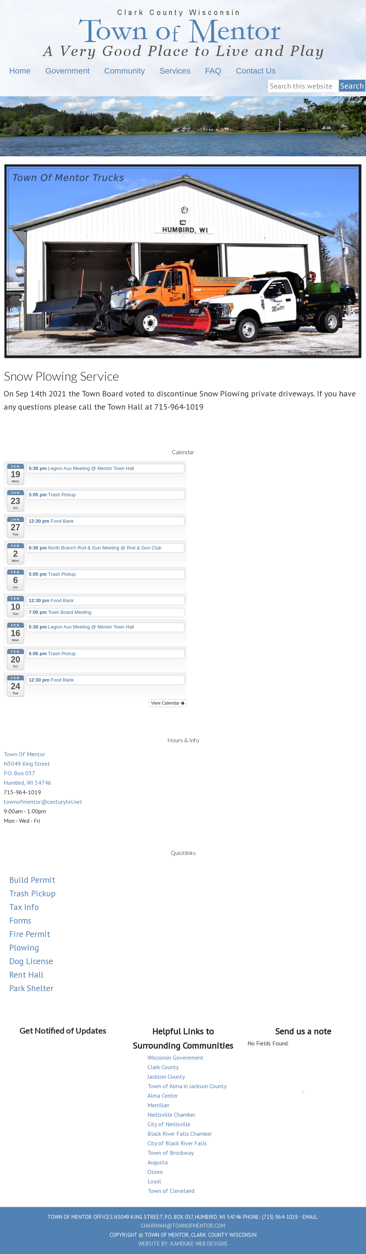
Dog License (31, 961)
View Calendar (167, 703)
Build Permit (32, 879)
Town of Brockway (170, 1152)
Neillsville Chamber (171, 1114)
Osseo (155, 1171)
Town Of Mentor (183, 32)
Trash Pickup (32, 893)
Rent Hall (26, 974)
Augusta (157, 1162)
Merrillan (158, 1105)
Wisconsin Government (175, 1057)
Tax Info (24, 907)
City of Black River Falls (177, 1143)
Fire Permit (29, 934)
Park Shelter (31, 988)
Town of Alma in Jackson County (187, 1086)
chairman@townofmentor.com (183, 1225)
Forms (20, 920)
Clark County (163, 1067)
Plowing (24, 947)
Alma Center (162, 1095)
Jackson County (166, 1076)
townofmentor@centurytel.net (43, 801)
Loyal (154, 1181)
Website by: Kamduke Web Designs (183, 1243)
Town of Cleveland (170, 1190)
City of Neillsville (168, 1124)
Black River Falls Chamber (179, 1133)
